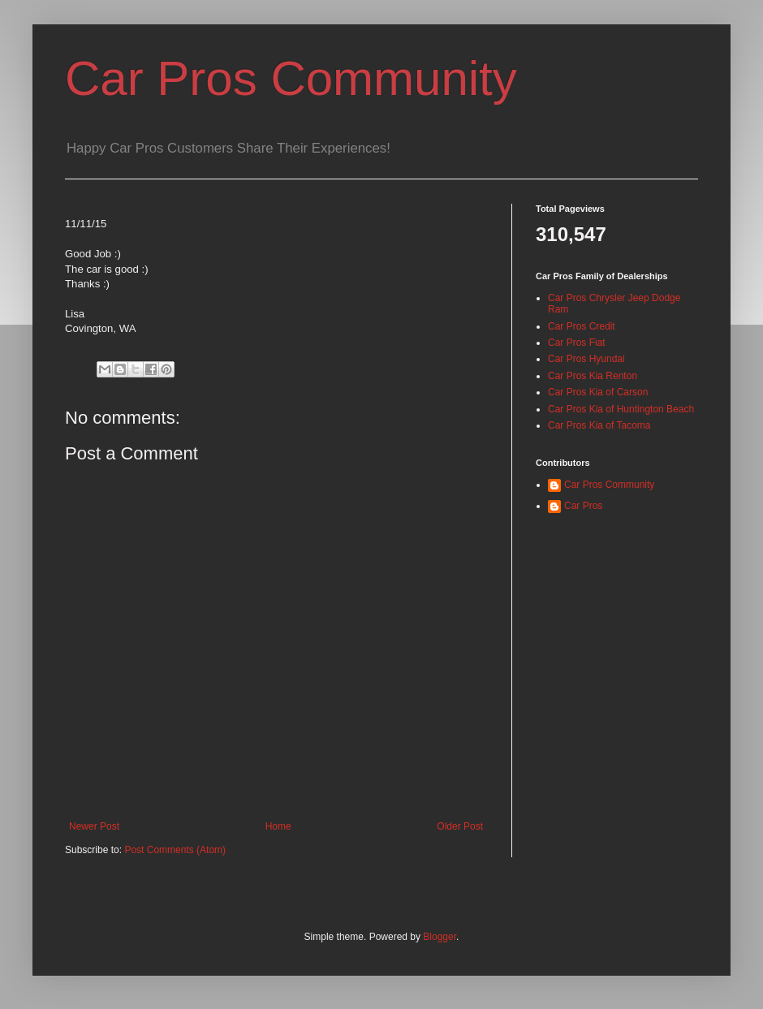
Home (278, 826)
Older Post (460, 826)
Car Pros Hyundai (586, 358)
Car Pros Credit (581, 326)
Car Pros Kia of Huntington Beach (621, 409)
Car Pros (583, 505)
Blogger (439, 936)
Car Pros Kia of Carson (598, 392)
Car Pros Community (291, 78)
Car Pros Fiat (577, 342)
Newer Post (94, 826)
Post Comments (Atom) (175, 850)
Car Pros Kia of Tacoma (599, 425)
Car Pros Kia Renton (592, 376)
